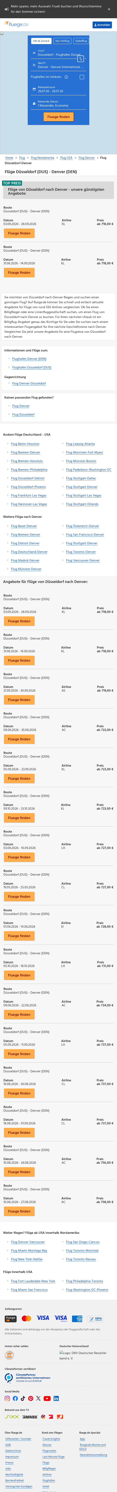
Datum (8, 220)
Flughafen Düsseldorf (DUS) (31, 367)
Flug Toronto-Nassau (81, 1259)
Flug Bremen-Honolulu (27, 461)
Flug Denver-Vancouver (28, 1242)
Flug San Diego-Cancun (83, 1242)
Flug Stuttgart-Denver (81, 487)
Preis (100, 220)
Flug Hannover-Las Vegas (29, 504)
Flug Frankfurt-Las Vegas (28, 495)
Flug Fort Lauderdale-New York (33, 1281)
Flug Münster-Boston (81, 461)
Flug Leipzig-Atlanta (80, 444)
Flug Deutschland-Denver (29, 552)
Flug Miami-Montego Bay (29, 1250)
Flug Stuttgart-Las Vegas (83, 495)
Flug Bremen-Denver (25, 452)
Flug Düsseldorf (23, 414)
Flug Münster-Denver (26, 569)
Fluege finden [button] (19, 233)
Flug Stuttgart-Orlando (82, 504)
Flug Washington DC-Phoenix (87, 1290)
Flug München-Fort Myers (84, 452)
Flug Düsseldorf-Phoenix (28, 487)
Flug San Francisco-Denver (85, 534)
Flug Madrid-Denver (25, 560)
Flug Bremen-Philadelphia (29, 470)
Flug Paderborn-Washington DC (88, 470)
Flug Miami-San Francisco (29, 1290)
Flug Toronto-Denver (81, 552)
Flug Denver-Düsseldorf (29, 383)
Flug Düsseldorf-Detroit (28, 478)
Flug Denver (20, 406)
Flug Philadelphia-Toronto (84, 1281)
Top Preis (12, 183)
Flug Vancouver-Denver (83, 560)
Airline (66, 220)
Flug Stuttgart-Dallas (81, 478)
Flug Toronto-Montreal (82, 1250)
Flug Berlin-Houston (25, 444)
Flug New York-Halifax (27, 1259)
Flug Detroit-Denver (25, 543)
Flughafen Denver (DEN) (29, 359)
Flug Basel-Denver (24, 526)
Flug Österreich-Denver (82, 526)
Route (7, 207)
